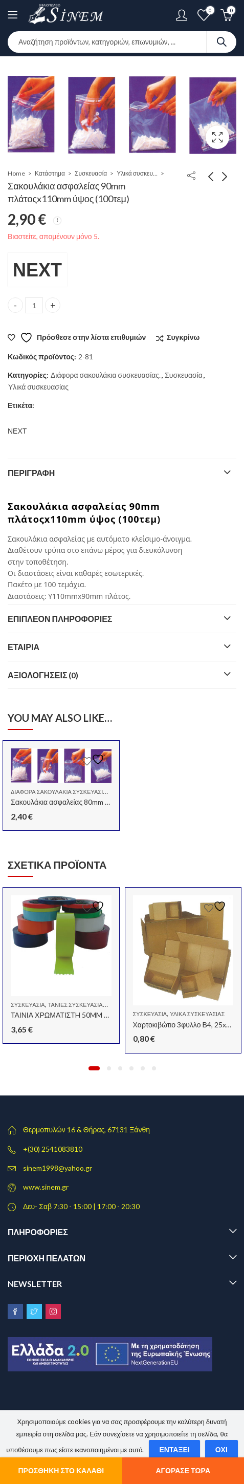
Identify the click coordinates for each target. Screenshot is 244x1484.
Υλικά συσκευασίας (137, 173)
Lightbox (217, 137)
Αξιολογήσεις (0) (43, 675)
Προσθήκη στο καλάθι (61, 1470)
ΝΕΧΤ (37, 269)
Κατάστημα (50, 173)
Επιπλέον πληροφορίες (60, 618)
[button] (94, 1068)
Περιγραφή (31, 473)
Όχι (221, 1449)
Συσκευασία (91, 173)
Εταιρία (23, 647)
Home (16, 173)
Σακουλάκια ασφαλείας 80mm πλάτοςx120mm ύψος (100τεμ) (106, 802)
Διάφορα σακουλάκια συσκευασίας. (106, 375)
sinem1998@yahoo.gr (57, 1168)
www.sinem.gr (46, 1186)
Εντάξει (174, 1449)
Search (221, 42)
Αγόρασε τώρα (183, 1470)
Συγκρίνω (183, 337)
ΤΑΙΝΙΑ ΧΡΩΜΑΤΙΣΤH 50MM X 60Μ (67, 1014)
